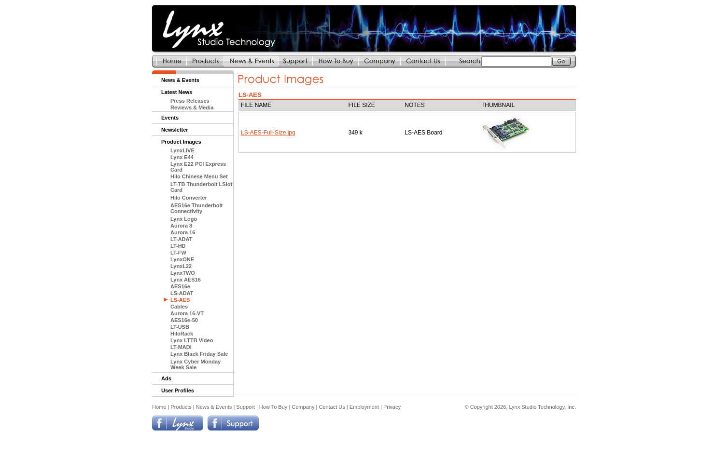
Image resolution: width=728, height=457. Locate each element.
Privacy (392, 407)
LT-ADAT (181, 239)
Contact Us (332, 407)
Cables (179, 306)
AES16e (180, 286)
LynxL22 (181, 266)
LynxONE (182, 259)
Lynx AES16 (185, 279)
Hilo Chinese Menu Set (199, 176)
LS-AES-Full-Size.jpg (268, 132)
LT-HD (178, 246)
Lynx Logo (183, 219)
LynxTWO (182, 273)
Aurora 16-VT (187, 313)
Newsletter (174, 130)
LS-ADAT (181, 293)
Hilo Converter (188, 198)
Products (180, 407)
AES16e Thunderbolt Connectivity (196, 208)
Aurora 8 (181, 225)
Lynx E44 (182, 157)
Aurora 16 (182, 232)
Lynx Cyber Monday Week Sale (195, 364)
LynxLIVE (182, 150)
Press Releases (190, 101)
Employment (364, 407)
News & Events (180, 80)
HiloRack (181, 333)
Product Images (181, 142)
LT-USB (179, 327)
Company (303, 407)
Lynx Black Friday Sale (199, 354)
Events (170, 118)
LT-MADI (181, 347)
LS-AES (180, 300)
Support (245, 407)
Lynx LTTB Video (191, 340)
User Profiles (177, 390)
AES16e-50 (184, 320)
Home (159, 407)
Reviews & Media (191, 107)
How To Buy (273, 407)
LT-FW (178, 252)
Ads (166, 378)
